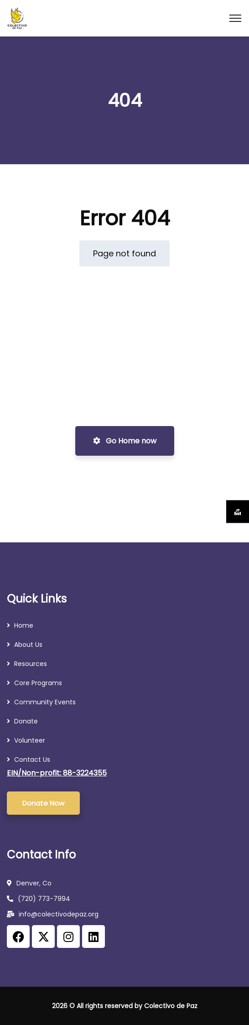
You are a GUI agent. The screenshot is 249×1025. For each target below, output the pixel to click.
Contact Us (32, 759)
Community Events (45, 702)
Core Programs (38, 682)
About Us (28, 644)
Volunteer (29, 740)
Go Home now (124, 441)
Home (23, 625)
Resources (31, 663)
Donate (26, 721)
